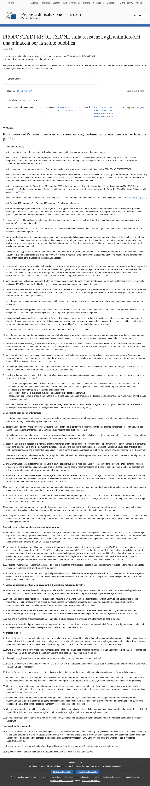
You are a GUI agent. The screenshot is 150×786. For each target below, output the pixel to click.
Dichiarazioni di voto (103, 113)
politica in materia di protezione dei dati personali (110, 780)
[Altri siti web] (140, 3)
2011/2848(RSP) (24, 91)
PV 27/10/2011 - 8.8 (103, 107)
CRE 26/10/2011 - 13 (66, 110)
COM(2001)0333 (137, 197)
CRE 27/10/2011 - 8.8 (104, 110)
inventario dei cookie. (91, 784)
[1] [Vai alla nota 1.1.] (33, 343)
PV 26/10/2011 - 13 (65, 107)
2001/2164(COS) (16, 192)
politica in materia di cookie (61, 784)
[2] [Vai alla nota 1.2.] (102, 435)
